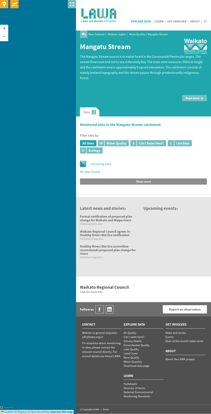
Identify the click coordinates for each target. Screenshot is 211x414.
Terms (106, 409)
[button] (4, 29)
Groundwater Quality (137, 345)
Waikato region (117, 34)
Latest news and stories (103, 208)
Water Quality (112, 143)
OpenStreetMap (40, 412)
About (195, 21)
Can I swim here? (134, 337)
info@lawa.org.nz (92, 337)
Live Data (178, 143)
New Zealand (96, 34)
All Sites (88, 143)
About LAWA (112, 356)
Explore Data (141, 21)
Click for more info (91, 292)
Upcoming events (161, 208)
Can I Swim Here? (147, 143)
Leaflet (7, 412)
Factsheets (130, 384)
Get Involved (177, 21)
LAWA (99, 15)
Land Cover (131, 353)
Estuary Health (133, 341)
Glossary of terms (134, 388)
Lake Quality (131, 349)
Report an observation (185, 309)
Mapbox (6, 407)
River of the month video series (184, 341)
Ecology (90, 150)
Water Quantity (133, 362)
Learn (159, 21)
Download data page (136, 366)
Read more (194, 98)
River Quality (137, 34)
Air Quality (130, 333)
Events (169, 337)
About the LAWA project (180, 359)
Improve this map (61, 412)
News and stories (175, 333)
